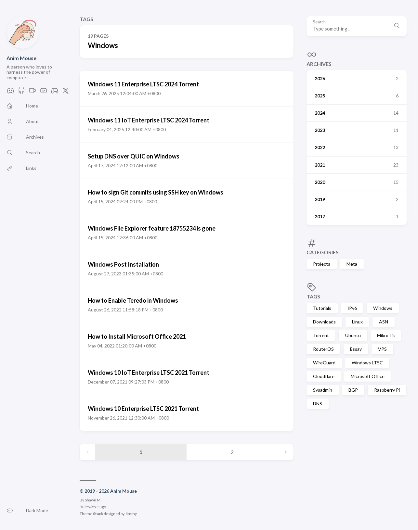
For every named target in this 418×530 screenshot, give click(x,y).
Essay (356, 349)
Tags (313, 296)
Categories (323, 252)
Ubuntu (353, 335)
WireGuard (324, 362)
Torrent (321, 335)
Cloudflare (323, 376)
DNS (317, 403)
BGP (353, 390)
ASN (383, 321)
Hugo (101, 506)
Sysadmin (322, 390)
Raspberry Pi (387, 390)
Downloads (324, 321)
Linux (357, 321)
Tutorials (322, 308)
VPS (382, 349)
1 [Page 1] (140, 452)
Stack (98, 513)
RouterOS (323, 349)
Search (319, 21)
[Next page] (286, 452)
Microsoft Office (368, 376)
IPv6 (352, 308)
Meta (351, 264)
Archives (319, 64)
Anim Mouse (21, 58)
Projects (321, 264)
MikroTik (386, 335)
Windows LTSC (367, 362)
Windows (382, 308)
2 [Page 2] (232, 452)
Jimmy (131, 513)
